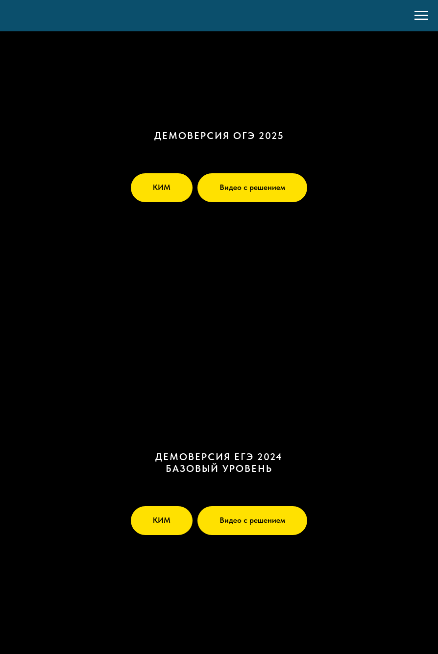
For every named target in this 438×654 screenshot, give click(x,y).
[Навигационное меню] (421, 16)
